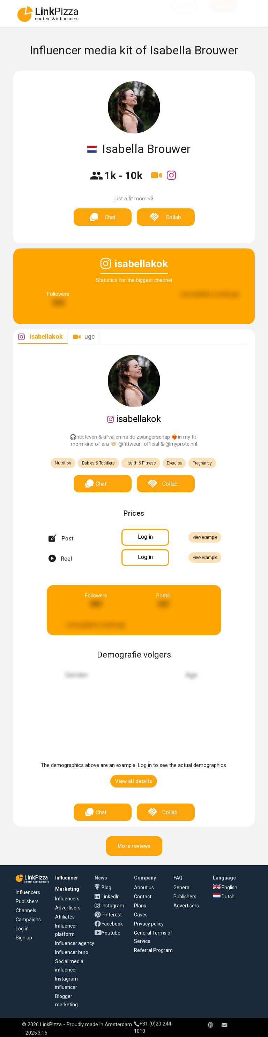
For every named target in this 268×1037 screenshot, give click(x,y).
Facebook (112, 924)
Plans (140, 905)
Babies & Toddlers (98, 463)
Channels (26, 910)
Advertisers (68, 908)
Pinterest (112, 914)
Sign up (24, 937)
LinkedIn (111, 896)
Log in (22, 928)
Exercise (174, 463)
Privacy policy (149, 924)
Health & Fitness (141, 463)
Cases (141, 914)
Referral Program (153, 950)
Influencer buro (71, 952)
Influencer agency (74, 943)
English (225, 887)
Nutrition (63, 463)
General (182, 887)
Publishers (27, 901)
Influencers (28, 892)
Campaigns (28, 919)
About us (144, 887)
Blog (106, 887)
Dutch (223, 896)
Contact (142, 896)
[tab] (40, 337)
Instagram (113, 905)
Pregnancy (202, 463)
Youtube (111, 933)
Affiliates (65, 917)
